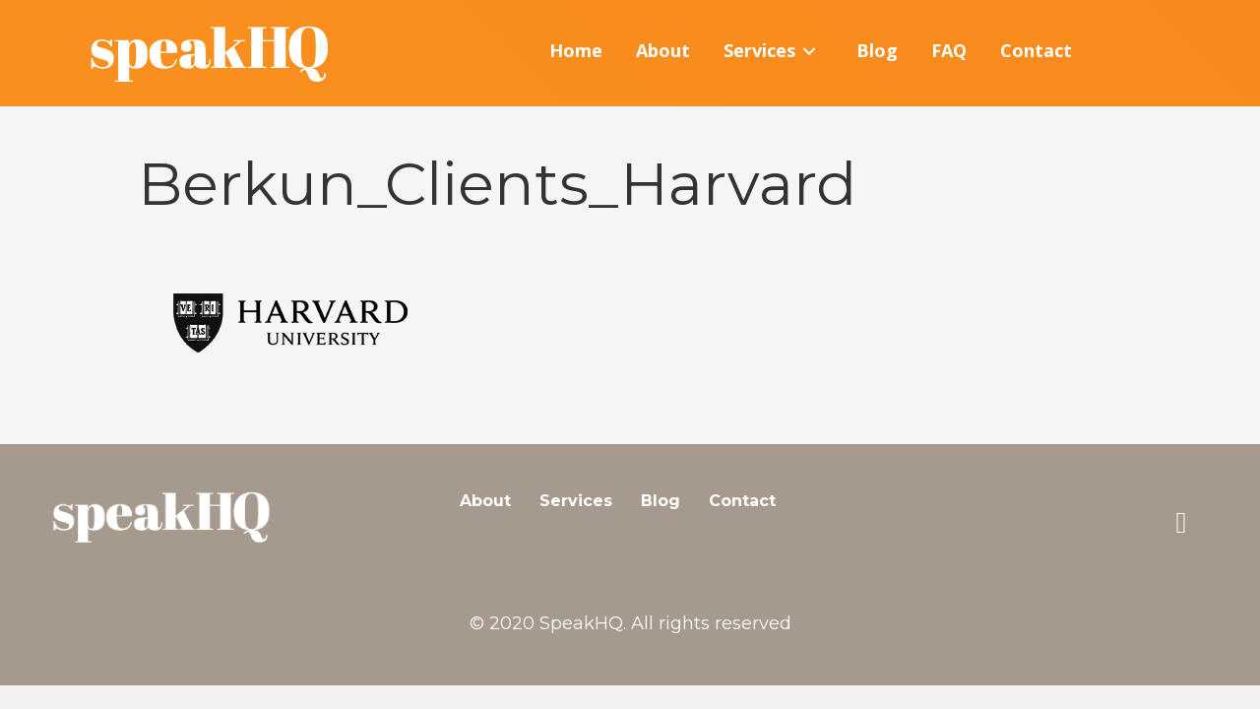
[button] (1181, 522)
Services (575, 500)
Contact (742, 500)
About (485, 500)
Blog (660, 500)
